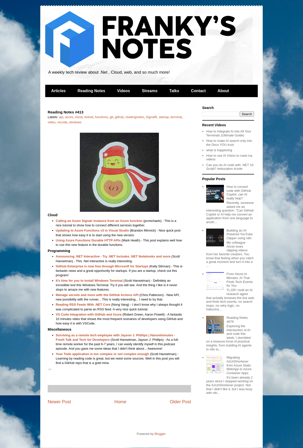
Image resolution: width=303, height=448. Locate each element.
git (111, 117)
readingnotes (135, 117)
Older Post (180, 401)
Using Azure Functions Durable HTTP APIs (88, 240)
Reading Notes (91, 91)
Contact (198, 91)
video (51, 122)
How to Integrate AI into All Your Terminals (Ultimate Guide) (228, 133)
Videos (123, 91)
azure (69, 117)
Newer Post (59, 401)
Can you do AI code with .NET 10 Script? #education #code (229, 167)
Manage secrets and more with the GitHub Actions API (97, 295)
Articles (58, 91)
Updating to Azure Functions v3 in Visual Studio (92, 230)
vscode (62, 122)
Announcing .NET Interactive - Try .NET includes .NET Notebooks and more (113, 256)
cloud (79, 117)
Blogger (159, 434)
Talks (174, 91)
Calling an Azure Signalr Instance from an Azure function (99, 221)
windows (75, 122)
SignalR (151, 117)
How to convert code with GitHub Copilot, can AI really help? (238, 192)
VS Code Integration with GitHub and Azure (89, 314)
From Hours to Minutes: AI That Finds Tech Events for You (239, 279)
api (61, 117)
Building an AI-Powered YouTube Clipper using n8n (239, 234)
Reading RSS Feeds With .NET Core (83, 304)
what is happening (219, 150)
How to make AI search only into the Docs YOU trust (229, 143)
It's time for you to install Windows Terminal (89, 280)
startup (164, 117)
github (119, 117)
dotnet (88, 117)
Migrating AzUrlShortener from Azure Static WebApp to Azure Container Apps (238, 365)
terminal (176, 117)
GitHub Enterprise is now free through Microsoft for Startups (102, 266)
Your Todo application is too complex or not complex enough (102, 354)
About (223, 91)
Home (120, 401)
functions (101, 117)
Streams (149, 91)
